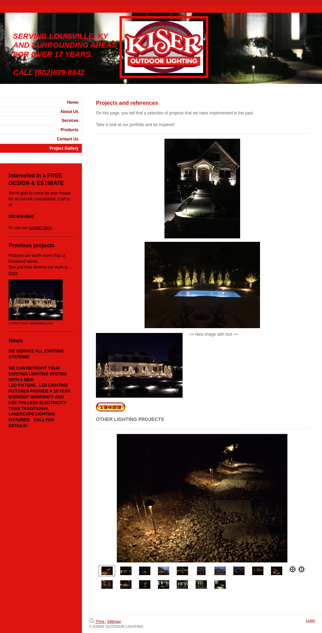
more (13, 273)
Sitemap (114, 621)
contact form (40, 227)
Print (97, 621)
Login (310, 620)
